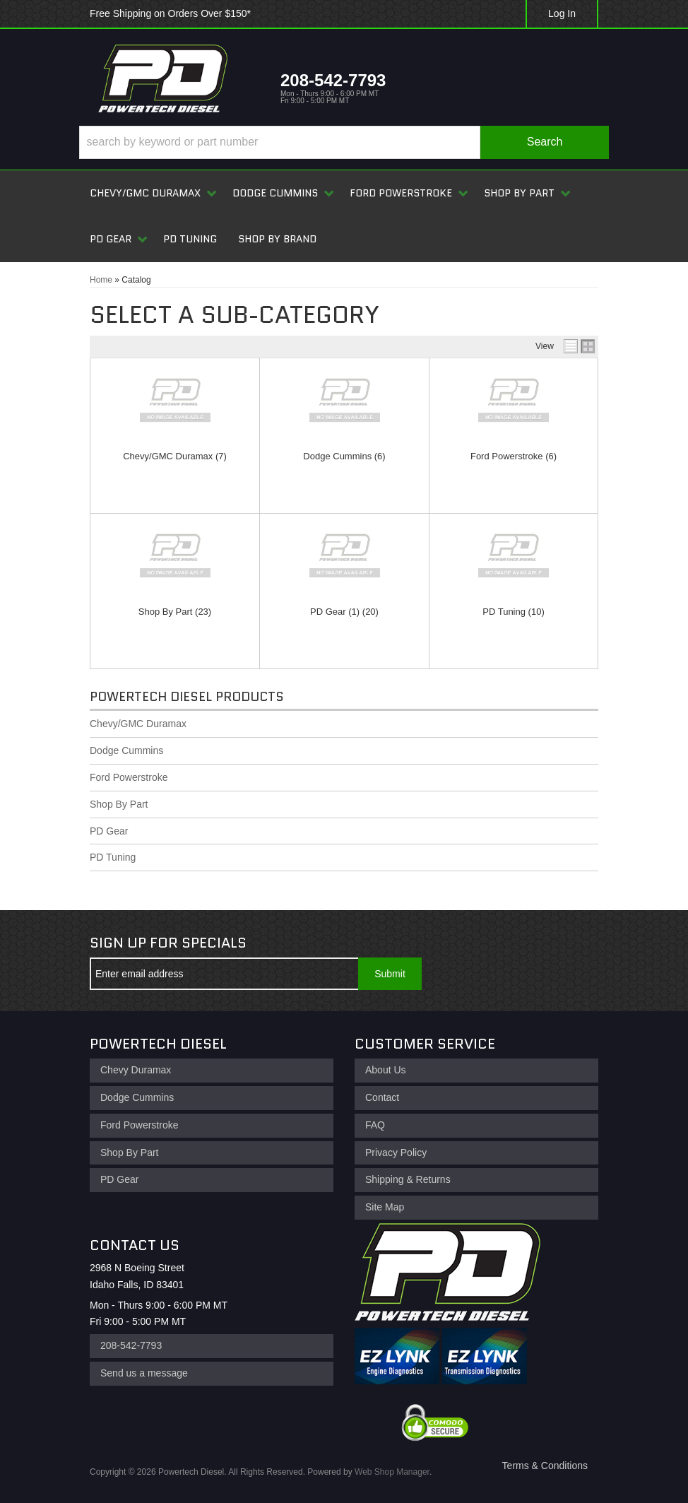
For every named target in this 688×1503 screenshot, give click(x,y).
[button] (344, 142)
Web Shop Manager (392, 1472)
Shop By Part (165, 611)
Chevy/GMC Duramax (168, 456)
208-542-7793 (131, 1345)
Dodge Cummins (337, 456)
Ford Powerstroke (506, 456)
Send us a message (144, 1373)
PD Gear (328, 611)
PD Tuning (504, 611)
